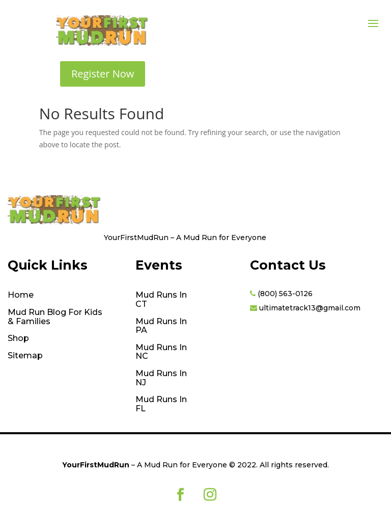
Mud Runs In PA (161, 326)
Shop (18, 338)
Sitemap (25, 355)
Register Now (102, 74)
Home (21, 295)
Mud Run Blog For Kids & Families (55, 317)
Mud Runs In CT (161, 300)
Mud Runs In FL (161, 404)
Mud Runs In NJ (161, 378)
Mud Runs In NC (161, 352)
